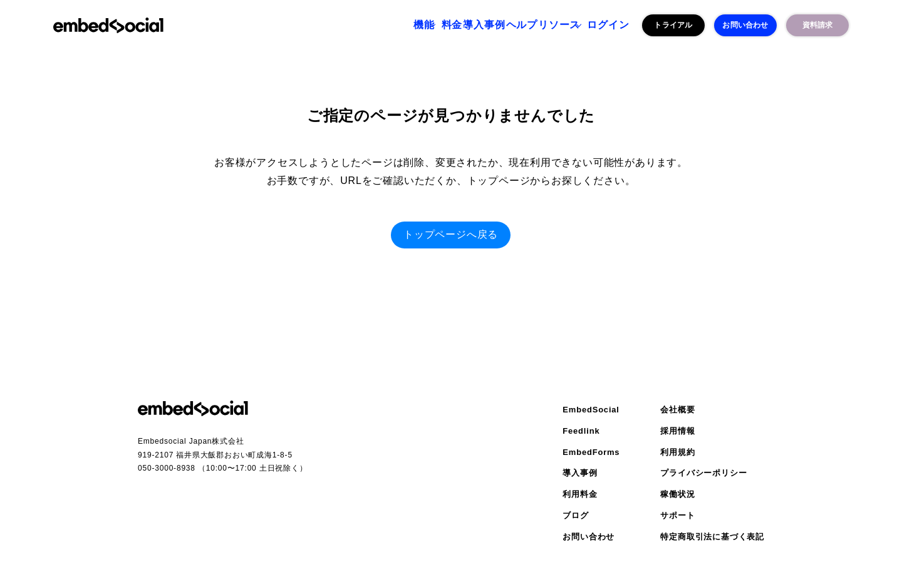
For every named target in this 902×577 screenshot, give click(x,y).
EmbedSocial (590, 409)
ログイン (601, 25)
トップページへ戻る (450, 234)
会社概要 (677, 409)
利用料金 (579, 494)
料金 (385, 25)
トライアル (673, 25)
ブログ (575, 515)
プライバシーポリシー (703, 472)
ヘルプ (485, 25)
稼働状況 (677, 494)
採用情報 (677, 431)
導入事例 (432, 25)
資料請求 (817, 25)
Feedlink (580, 431)
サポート (677, 515)
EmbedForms (590, 452)
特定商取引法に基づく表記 (712, 536)
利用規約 (677, 452)
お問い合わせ (745, 25)
